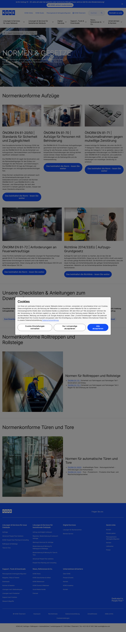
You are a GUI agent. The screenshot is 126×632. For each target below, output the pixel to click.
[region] (63, 316)
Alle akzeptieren (98, 327)
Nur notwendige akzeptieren (69, 327)
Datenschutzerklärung (50, 320)
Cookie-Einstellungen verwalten (35, 327)
